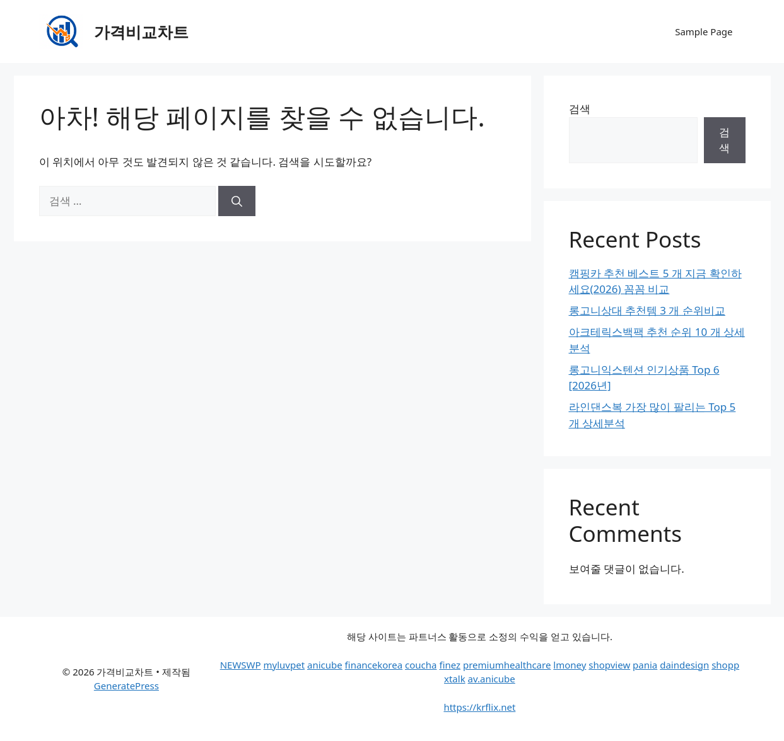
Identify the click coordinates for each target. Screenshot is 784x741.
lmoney (569, 664)
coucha (420, 664)
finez (449, 664)
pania (645, 664)
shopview (609, 664)
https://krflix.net (479, 707)
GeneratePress (126, 685)
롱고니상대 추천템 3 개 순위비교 (647, 310)
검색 (579, 108)
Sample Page (703, 31)
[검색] (236, 201)
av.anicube (491, 678)
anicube (324, 664)
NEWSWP (240, 664)
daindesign (684, 664)
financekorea (374, 664)
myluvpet (284, 664)
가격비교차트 (141, 31)
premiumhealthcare (507, 664)
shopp (725, 664)
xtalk (454, 678)
